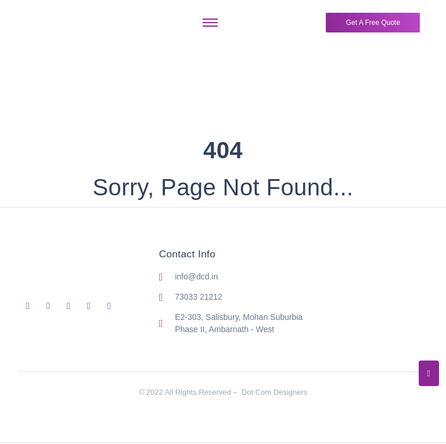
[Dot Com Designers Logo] (54, 20)
